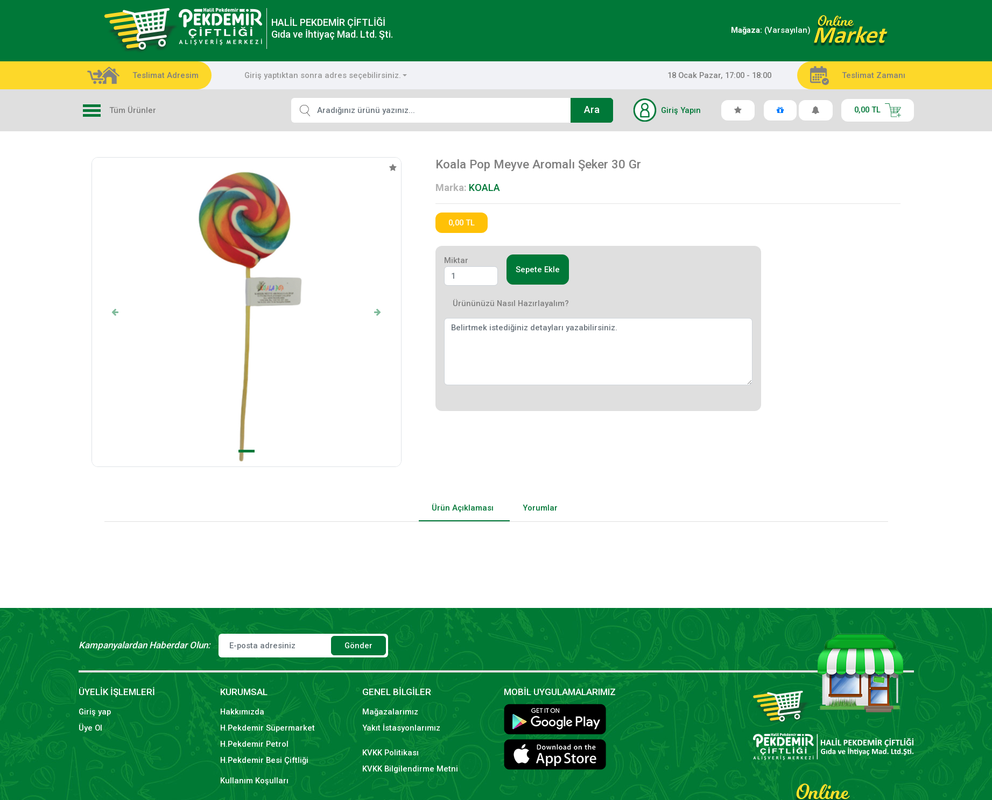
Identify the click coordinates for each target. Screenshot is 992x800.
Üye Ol (90, 728)
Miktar (456, 260)
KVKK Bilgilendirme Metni (410, 769)
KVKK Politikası (390, 752)
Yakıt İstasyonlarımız (401, 728)
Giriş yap (95, 712)
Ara (592, 110)
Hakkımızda (242, 712)
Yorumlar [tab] (540, 508)
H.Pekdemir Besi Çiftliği (264, 760)
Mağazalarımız (390, 712)
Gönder (358, 645)
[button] (115, 312)
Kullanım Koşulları (254, 780)
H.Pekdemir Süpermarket (267, 728)
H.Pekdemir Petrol (254, 744)
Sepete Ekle (538, 269)
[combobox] (325, 75)
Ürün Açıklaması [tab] (463, 508)
